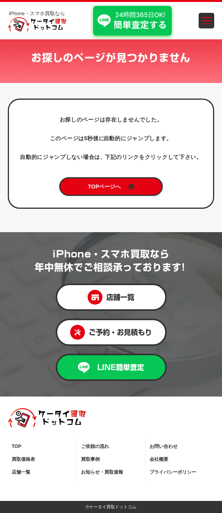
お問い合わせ (164, 446)
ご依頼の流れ (95, 446)
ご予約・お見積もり (111, 332)
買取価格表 (23, 459)
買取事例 (90, 459)
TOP (16, 446)
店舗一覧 (111, 297)
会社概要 (159, 459)
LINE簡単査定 (111, 367)
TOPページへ (111, 186)
